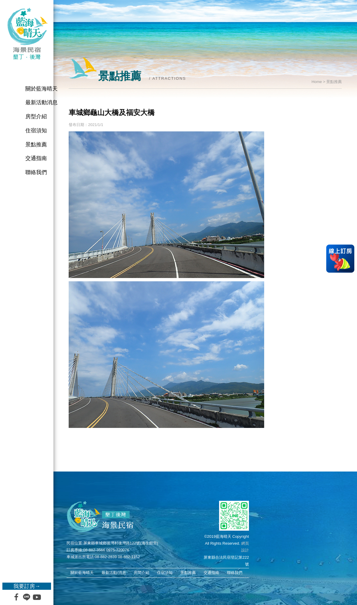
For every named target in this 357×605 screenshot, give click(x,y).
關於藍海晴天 (41, 89)
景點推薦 (36, 145)
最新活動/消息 (113, 572)
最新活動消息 (41, 102)
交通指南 (36, 158)
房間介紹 (141, 572)
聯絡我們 (36, 172)
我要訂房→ (26, 586)
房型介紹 (36, 116)
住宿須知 (36, 130)
